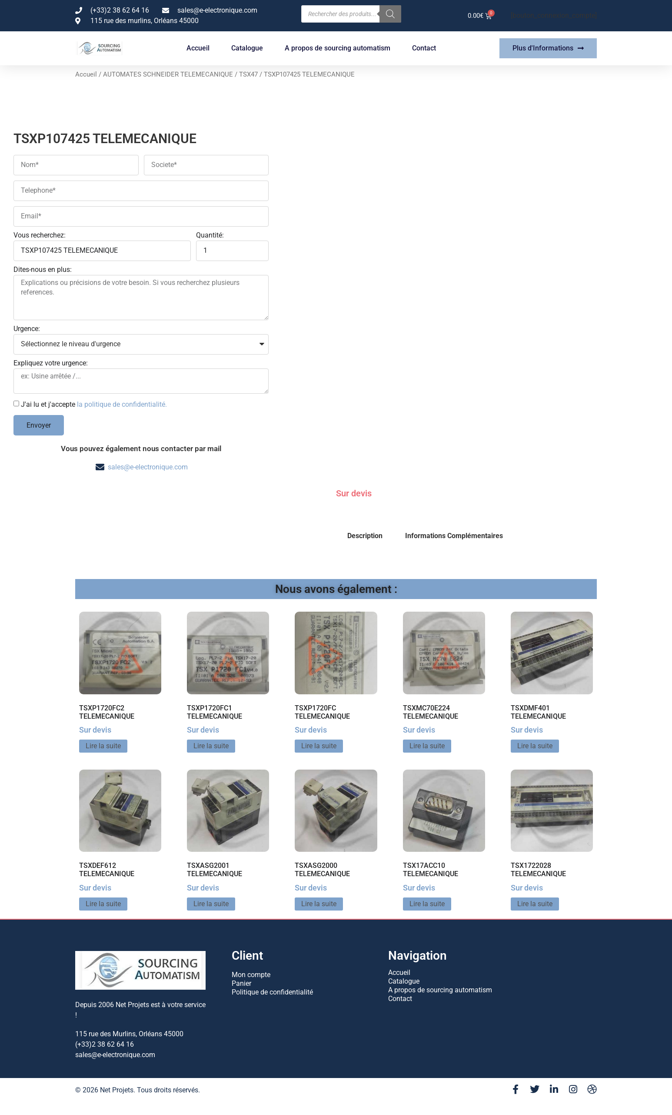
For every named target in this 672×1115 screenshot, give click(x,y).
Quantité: (210, 235)
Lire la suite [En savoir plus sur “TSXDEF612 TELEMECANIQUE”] (103, 904)
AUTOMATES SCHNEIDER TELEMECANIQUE (168, 74)
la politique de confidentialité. (122, 404)
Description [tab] (365, 536)
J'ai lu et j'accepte (94, 404)
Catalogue (247, 48)
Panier (241, 983)
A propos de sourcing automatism (337, 48)
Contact (424, 48)
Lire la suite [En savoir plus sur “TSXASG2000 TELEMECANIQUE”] (318, 904)
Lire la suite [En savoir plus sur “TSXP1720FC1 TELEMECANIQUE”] (211, 746)
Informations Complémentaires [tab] (454, 536)
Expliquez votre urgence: (50, 363)
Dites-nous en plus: (42, 270)
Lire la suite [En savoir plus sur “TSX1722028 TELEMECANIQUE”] (534, 904)
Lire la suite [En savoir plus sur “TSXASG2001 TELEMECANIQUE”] (211, 904)
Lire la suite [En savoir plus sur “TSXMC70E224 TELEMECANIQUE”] (427, 746)
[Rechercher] (390, 14)
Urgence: (26, 329)
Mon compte (251, 975)
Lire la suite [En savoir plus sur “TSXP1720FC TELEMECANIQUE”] (318, 746)
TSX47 (248, 74)
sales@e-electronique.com (148, 467)
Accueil (198, 48)
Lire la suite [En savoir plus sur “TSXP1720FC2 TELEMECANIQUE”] (103, 746)
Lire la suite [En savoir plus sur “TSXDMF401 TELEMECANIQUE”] (534, 746)
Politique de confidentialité (272, 992)
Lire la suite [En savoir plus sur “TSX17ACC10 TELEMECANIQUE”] (427, 904)
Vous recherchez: (39, 235)
